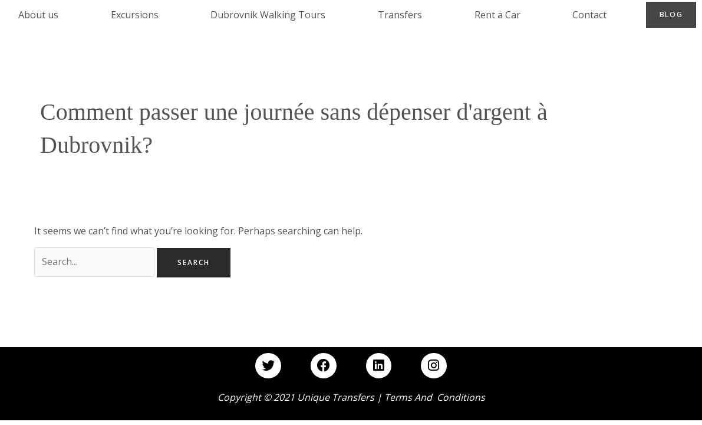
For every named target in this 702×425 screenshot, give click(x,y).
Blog (671, 14)
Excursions (135, 14)
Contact (589, 14)
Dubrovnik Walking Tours (267, 14)
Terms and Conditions (434, 397)
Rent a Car (497, 14)
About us (38, 14)
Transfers (400, 14)
